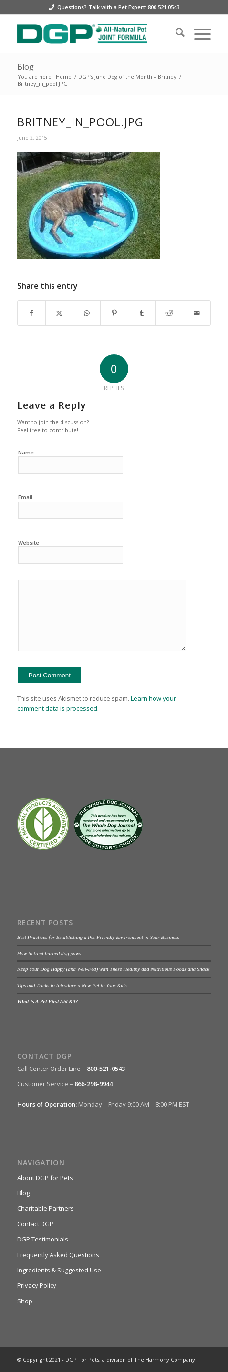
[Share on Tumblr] (141, 313)
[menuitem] (175, 34)
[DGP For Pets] (94, 34)
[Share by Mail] (196, 313)
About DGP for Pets (45, 1177)
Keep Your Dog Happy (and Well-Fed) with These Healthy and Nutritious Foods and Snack (113, 969)
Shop (24, 1301)
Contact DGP (35, 1224)
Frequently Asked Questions (58, 1255)
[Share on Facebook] (31, 313)
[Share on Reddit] (169, 313)
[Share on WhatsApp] (86, 313)
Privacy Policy (36, 1285)
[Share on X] (59, 313)
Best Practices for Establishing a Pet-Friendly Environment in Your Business (98, 937)
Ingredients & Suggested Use (59, 1270)
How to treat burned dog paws (49, 953)
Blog (25, 66)
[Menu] (198, 34)
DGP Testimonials (42, 1239)
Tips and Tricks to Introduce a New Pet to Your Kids (72, 985)
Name (26, 452)
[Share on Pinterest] (114, 313)
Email (25, 497)
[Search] (175, 34)
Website (28, 542)
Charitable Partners (45, 1208)
